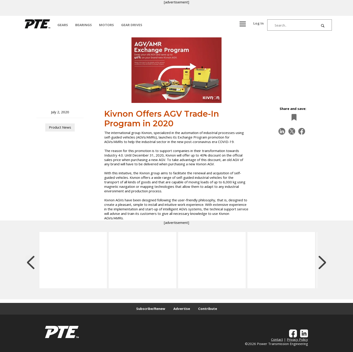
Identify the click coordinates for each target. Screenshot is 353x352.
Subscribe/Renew (150, 308)
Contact (277, 339)
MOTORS (106, 25)
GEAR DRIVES (131, 25)
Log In (258, 23)
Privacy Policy (297, 339)
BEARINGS (83, 25)
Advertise (181, 308)
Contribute (207, 308)
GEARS (62, 25)
